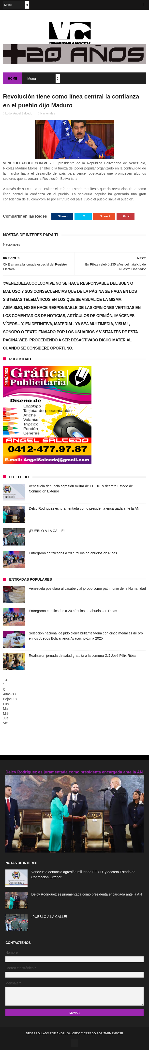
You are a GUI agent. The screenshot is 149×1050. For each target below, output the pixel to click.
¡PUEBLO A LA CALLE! (47, 531)
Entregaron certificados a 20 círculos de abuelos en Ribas (73, 553)
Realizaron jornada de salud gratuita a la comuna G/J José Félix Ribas (82, 656)
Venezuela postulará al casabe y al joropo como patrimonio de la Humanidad (87, 588)
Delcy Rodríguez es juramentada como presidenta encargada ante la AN (84, 508)
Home (12, 78)
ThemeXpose (113, 1033)
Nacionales (47, 113)
